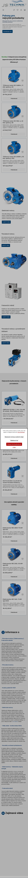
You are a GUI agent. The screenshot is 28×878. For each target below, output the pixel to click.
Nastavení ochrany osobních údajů (14, 437)
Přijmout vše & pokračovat (14, 444)
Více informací (21, 432)
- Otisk (14, 447)
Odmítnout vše (14, 440)
